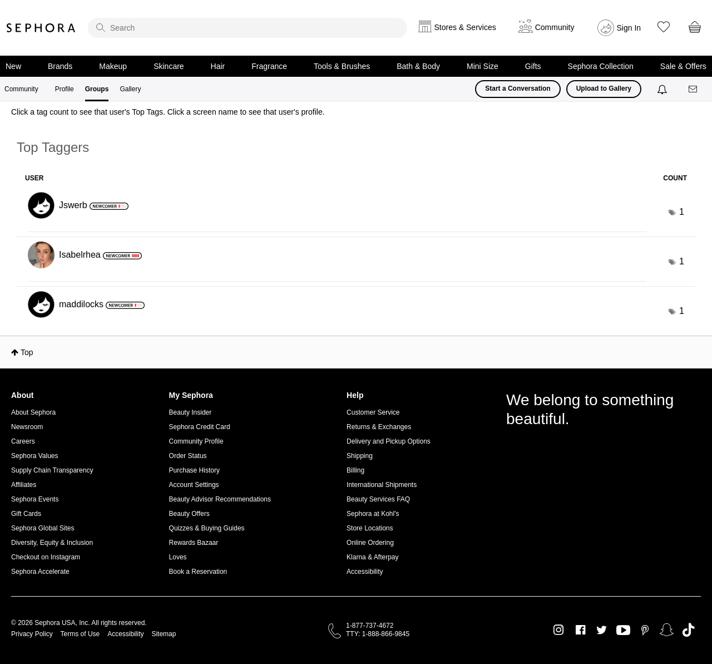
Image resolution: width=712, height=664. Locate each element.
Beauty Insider (190, 412)
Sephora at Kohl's (373, 514)
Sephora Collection (601, 66)
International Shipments (382, 485)
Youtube (623, 630)
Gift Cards (26, 514)
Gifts (533, 66)
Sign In (629, 27)
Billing (355, 470)
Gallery (130, 89)
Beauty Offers (189, 514)
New (13, 66)
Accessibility (365, 572)
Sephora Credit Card (199, 427)
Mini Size (482, 66)
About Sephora (33, 412)
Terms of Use (80, 634)
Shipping (360, 456)
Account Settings (194, 485)
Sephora (41, 27)
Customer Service (373, 412)
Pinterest (645, 630)
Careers (23, 441)
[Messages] (694, 89)
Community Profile (196, 441)
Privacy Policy (32, 634)
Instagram (559, 630)
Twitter (602, 630)
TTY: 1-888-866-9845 (377, 634)
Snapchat (667, 630)
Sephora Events (34, 499)
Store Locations (370, 528)
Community (21, 89)
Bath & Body (418, 66)
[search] (247, 28)
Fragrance (269, 66)
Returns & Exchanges (379, 427)
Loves (178, 557)
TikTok (688, 630)
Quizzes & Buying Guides (207, 528)
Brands (60, 66)
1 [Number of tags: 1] (681, 212)
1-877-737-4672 (369, 625)
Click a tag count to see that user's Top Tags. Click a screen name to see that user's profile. (168, 111)
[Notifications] (663, 89)
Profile (64, 89)
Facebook (580, 630)
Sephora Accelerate (40, 572)
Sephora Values (34, 456)
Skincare (169, 66)
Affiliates (23, 485)
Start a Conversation (517, 88)
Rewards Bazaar (194, 543)
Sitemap (163, 634)
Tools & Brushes (342, 66)
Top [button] (27, 352)
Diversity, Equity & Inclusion (52, 543)
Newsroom (27, 427)
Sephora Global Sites (42, 528)
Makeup (113, 66)
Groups (97, 89)
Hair (218, 66)
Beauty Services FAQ (378, 499)
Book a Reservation (198, 572)
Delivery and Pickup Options (389, 441)
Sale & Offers (683, 66)
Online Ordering (370, 543)
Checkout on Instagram (45, 557)
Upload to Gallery (603, 88)
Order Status (188, 456)
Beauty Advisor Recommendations (220, 499)
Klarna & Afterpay (372, 557)
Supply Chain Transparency (52, 470)
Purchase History (194, 470)
